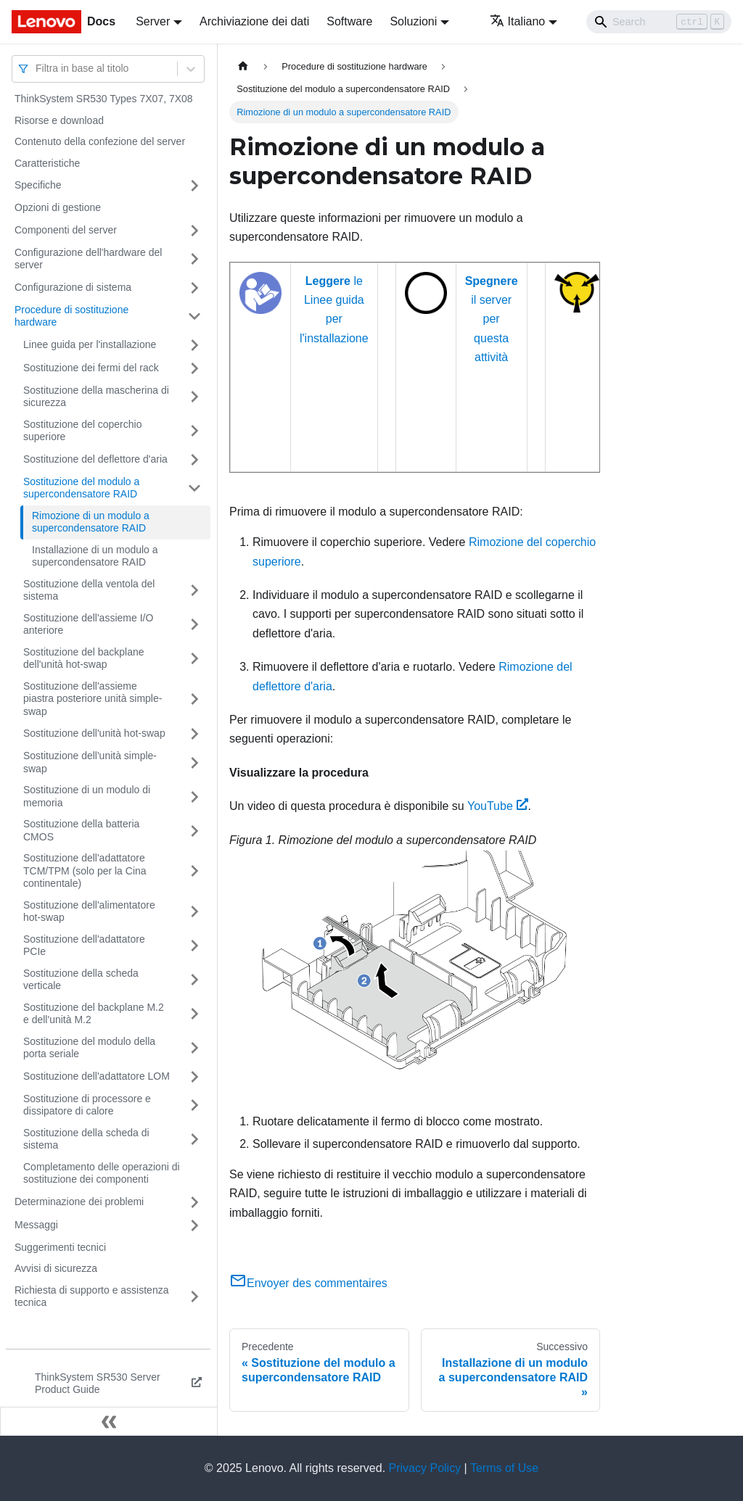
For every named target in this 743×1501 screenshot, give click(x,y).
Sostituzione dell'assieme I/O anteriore (88, 624)
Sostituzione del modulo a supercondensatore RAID (81, 488)
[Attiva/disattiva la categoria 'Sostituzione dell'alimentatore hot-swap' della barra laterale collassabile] (194, 912)
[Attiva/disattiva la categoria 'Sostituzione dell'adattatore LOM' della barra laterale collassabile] (194, 1076)
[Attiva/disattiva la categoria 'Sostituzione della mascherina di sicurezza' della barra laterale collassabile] (194, 397)
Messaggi (36, 1225)
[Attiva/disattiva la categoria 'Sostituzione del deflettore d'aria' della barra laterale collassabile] (194, 459)
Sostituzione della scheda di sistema (86, 1139)
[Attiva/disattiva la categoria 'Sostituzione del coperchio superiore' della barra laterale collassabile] (194, 431)
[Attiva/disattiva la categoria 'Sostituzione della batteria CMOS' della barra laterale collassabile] (194, 831)
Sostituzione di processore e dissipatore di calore (87, 1105)
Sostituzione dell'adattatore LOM (96, 1076)
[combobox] (37, 68)
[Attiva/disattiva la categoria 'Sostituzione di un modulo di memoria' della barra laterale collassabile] (194, 797)
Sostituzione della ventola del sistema (89, 590)
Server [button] (153, 21)
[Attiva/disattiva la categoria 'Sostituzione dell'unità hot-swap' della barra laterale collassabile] (194, 733)
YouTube (497, 806)
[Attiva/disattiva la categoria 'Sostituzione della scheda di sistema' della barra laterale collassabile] (194, 1139)
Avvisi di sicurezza (56, 1268)
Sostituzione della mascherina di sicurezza (96, 396)
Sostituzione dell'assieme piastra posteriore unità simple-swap (92, 698)
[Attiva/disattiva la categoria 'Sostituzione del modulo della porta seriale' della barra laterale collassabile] (194, 1048)
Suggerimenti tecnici (60, 1247)
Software (349, 21)
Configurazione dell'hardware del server (88, 259)
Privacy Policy (425, 1468)
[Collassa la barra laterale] (109, 1421)
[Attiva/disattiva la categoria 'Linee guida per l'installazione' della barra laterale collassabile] (194, 345)
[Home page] (243, 66)
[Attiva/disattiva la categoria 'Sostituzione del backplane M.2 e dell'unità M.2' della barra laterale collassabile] (194, 1014)
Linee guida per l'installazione (89, 344)
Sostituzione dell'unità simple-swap (90, 762)
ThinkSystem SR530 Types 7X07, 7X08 (104, 98)
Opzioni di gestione (58, 207)
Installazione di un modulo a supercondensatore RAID (95, 556)
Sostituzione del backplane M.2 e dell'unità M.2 (93, 1013)
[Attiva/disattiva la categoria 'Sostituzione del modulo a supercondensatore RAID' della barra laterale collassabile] (194, 488)
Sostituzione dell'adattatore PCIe (84, 945)
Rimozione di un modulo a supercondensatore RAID (90, 522)
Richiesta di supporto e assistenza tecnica (91, 1296)
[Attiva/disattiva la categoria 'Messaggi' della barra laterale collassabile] (194, 1225)
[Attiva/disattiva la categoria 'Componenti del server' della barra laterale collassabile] (194, 230)
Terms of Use (504, 1468)
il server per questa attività (491, 319)
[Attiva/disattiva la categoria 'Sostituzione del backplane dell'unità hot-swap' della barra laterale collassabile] (194, 659)
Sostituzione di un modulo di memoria (86, 796)
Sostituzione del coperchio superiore (82, 430)
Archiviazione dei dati (254, 21)
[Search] (658, 21)
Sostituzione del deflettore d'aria (95, 459)
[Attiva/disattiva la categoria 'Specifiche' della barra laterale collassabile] (194, 185)
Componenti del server (66, 230)
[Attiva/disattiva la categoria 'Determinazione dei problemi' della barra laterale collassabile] (194, 1202)
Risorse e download (59, 120)
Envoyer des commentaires (308, 1283)
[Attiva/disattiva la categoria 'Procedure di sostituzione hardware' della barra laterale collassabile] (194, 316)
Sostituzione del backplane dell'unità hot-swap (83, 658)
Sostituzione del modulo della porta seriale (89, 1047)
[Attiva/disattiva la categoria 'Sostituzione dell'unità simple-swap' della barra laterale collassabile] (194, 762)
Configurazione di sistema (73, 287)
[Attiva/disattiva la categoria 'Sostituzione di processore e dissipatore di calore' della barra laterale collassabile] (194, 1105)
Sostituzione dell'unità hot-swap (94, 733)
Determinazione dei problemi (79, 1201)
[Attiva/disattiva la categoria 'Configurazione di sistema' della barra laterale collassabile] (194, 287)
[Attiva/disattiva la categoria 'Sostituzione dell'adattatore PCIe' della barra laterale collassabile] (194, 946)
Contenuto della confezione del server (100, 141)
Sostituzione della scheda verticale (81, 979)
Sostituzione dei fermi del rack (91, 367)
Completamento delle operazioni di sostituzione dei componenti (101, 1173)
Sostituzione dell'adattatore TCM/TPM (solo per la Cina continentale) (85, 870)
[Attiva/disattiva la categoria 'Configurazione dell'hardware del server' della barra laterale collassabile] (194, 259)
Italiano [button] (518, 21)
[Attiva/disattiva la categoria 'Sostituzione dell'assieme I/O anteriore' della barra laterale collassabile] (194, 625)
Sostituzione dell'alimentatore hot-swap (89, 911)
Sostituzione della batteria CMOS (81, 830)
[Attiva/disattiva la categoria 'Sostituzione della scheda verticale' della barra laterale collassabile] (194, 980)
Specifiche (38, 185)
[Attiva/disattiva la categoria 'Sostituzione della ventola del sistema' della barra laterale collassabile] (194, 591)
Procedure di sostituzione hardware (71, 316)
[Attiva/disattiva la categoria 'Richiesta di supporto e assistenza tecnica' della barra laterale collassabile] (194, 1297)
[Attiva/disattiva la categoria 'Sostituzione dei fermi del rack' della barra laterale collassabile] (194, 368)
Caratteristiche (47, 163)
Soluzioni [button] (413, 21)
